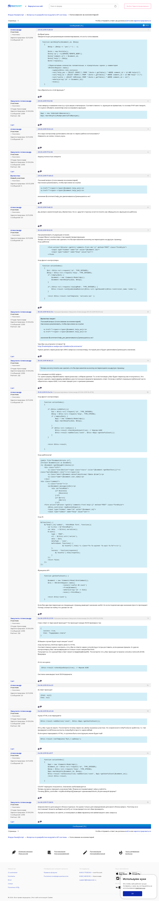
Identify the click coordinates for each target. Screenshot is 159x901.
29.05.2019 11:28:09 (45, 30)
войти (127, 21)
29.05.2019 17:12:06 (45, 152)
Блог (10, 880)
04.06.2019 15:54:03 (45, 685)
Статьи (10, 884)
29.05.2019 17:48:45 (45, 176)
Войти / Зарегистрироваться (138, 6)
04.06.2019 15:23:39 (45, 618)
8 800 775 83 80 (85, 872)
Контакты (11, 876)
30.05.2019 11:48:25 (45, 207)
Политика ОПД (13, 887)
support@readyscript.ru (88, 880)
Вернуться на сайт (35, 6)
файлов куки (140, 888)
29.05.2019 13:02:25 (45, 129)
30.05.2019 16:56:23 (45, 361)
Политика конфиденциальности (56, 876)
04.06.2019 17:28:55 (45, 802)
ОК (132, 894)
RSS (147, 25)
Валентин (15, 176)
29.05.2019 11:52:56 (45, 101)
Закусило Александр (20, 101)
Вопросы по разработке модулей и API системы (47, 15)
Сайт (12, 125)
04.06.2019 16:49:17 (45, 753)
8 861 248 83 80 (85, 876)
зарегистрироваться (142, 21)
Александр (16, 30)
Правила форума (50, 872)
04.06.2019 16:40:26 (46, 711)
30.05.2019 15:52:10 (45, 230)
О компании (12, 872)
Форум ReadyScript (16, 15)
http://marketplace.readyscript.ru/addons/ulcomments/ (60, 346)
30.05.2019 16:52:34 (45, 312)
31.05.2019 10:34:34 (45, 392)
